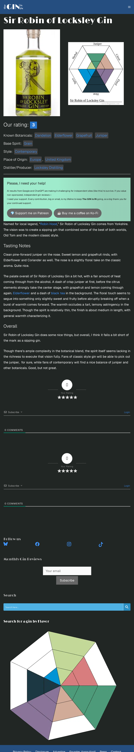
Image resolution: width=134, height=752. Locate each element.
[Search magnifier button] (127, 607)
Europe (35, 159)
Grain (28, 143)
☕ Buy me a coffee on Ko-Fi (77, 213)
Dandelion (43, 135)
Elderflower (64, 135)
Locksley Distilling (48, 167)
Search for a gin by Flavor (26, 621)
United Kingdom (58, 159)
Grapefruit (84, 135)
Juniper (102, 135)
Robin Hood (48, 224)
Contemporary (26, 151)
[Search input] (63, 607)
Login (126, 412)
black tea (58, 293)
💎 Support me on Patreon (29, 213)
